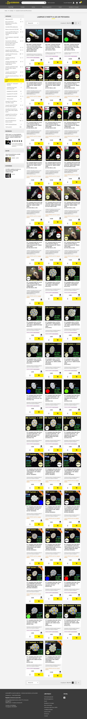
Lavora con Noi (47, 711)
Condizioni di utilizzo (48, 709)
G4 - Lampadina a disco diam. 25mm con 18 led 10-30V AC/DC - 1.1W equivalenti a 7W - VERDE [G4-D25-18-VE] (34, 622)
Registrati (70, 2)
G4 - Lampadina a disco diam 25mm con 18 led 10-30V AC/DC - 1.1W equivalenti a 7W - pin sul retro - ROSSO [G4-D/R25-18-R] (53, 398)
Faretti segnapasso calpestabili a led (12, 38)
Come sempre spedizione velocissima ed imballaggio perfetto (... (17, 145)
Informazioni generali (48, 696)
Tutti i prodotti (10, 98)
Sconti (60, 7)
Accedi (65, 2)
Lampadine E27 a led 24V (12, 93)
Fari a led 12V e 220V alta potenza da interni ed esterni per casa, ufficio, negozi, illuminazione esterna (11, 43)
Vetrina (33, 7)
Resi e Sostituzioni (48, 705)
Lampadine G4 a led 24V (12, 96)
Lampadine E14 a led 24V (12, 91)
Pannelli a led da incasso (10, 118)
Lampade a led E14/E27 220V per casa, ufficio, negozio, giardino (11, 68)
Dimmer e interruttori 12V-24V (11, 29)
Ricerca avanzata (51, 2)
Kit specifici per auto (9, 47)
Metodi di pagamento (46, 7)
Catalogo (11, 10)
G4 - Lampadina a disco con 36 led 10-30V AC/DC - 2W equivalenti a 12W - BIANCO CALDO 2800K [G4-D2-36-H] (52, 284)
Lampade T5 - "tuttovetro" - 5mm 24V (13, 84)
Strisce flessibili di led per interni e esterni (10, 121)
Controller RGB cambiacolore (11, 26)
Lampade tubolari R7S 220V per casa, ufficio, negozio (11, 106)
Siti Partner (46, 713)
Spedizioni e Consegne (74, 7)
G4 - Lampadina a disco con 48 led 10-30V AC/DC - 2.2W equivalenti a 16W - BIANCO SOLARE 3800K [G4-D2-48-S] (34, 361)
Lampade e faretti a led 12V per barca (12, 76)
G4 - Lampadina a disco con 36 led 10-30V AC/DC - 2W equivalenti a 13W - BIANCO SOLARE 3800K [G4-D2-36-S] (71, 284)
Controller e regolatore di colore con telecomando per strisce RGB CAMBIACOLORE (13, 170)
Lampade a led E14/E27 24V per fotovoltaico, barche (11, 72)
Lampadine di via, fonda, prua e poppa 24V (12, 88)
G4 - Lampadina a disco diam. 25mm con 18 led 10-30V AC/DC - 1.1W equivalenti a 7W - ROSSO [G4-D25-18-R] (72, 584)
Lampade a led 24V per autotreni (10, 58)
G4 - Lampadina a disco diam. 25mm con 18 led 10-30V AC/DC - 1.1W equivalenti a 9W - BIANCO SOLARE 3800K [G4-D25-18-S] (34, 659)
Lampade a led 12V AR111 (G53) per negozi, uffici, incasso (12, 50)
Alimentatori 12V (9, 19)
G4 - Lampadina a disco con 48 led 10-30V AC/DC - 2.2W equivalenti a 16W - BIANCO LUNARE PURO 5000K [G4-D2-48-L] (72, 324)
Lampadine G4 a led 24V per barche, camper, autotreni (11, 115)
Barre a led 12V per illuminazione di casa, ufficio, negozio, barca (11, 23)
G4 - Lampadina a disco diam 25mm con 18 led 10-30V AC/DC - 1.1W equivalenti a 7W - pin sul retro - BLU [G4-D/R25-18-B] (34, 397)
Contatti (22, 7)
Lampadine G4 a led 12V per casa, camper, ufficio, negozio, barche (11, 110)
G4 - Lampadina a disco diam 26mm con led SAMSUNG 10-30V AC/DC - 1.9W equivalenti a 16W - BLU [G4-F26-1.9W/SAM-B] (34, 508)
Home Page (10, 7)
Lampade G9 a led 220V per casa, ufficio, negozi (11, 102)
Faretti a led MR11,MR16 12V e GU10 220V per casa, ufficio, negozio (12, 33)
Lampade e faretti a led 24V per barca (24, 10)
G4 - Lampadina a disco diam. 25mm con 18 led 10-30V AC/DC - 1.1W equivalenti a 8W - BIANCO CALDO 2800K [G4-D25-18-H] (53, 623)
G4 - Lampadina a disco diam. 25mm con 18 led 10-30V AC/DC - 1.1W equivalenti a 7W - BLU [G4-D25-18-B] (53, 584)
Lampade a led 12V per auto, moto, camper (11, 54)
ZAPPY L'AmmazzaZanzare (11, 124)
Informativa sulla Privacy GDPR (50, 707)
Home (6, 10)
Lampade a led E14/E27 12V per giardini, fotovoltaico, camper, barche (11, 63)
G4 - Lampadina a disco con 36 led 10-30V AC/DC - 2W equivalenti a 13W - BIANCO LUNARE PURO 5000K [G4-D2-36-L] (34, 324)
